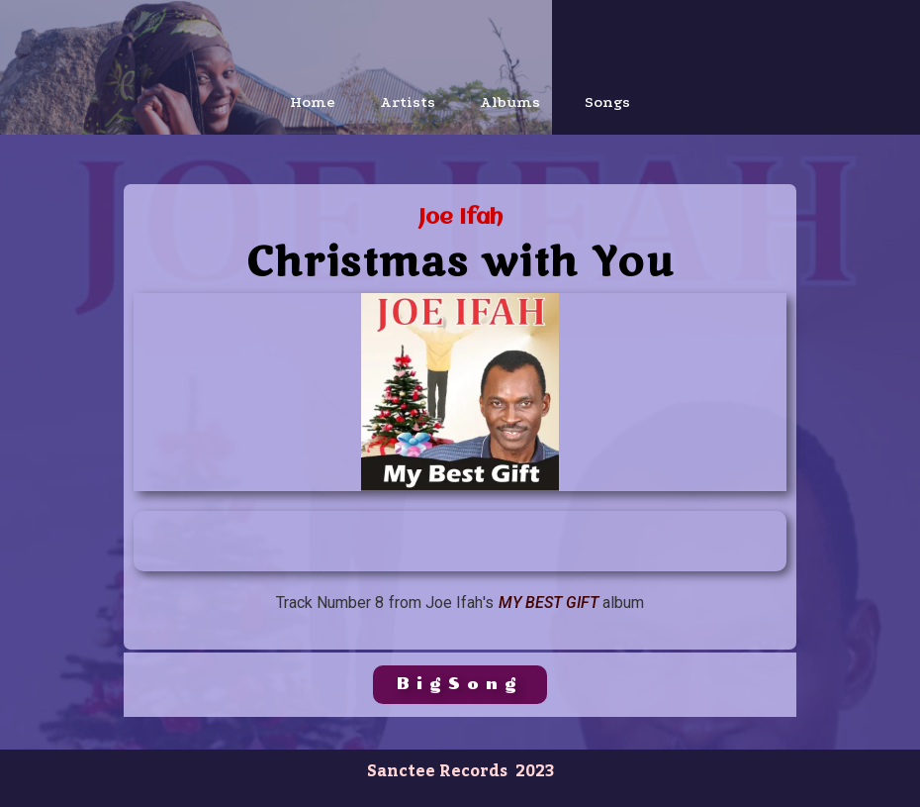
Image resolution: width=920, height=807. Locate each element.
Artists (407, 102)
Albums (510, 102)
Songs (607, 102)
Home (312, 102)
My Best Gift (548, 602)
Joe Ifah (460, 218)
